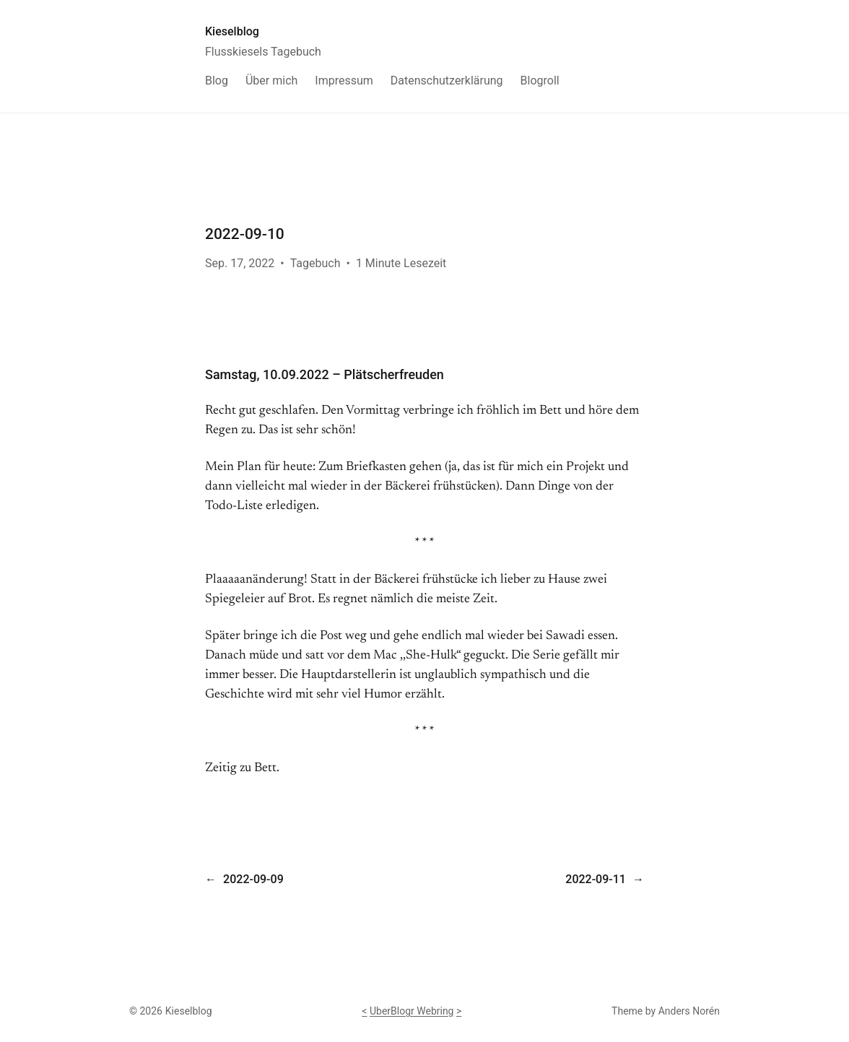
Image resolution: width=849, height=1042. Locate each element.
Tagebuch (315, 263)
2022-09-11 (595, 879)
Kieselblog (232, 31)
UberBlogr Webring (412, 1011)
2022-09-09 (253, 879)
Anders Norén (689, 1011)
